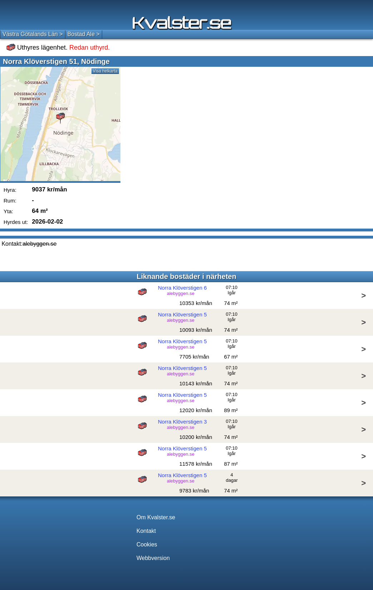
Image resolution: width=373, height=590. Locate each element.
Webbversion (153, 558)
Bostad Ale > (84, 34)
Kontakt (146, 531)
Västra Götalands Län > (33, 34)
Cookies (146, 544)
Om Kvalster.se (155, 517)
